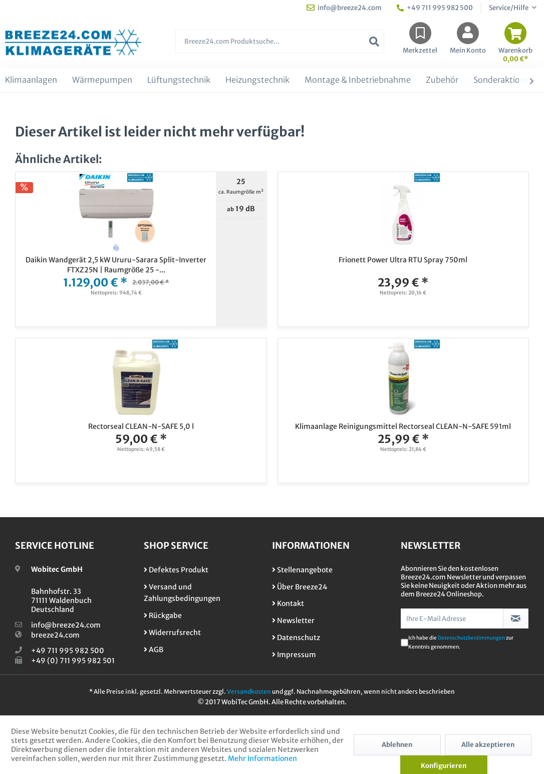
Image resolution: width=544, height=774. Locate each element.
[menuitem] (279, 46)
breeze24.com (55, 635)
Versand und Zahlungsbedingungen (182, 592)
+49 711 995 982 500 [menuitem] (435, 8)
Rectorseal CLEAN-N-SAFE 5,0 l (141, 426)
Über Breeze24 (299, 586)
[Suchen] (374, 41)
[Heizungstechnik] (257, 80)
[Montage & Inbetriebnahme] (358, 80)
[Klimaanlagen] (31, 80)
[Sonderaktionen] (503, 80)
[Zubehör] (442, 80)
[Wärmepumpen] (102, 80)
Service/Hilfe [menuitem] (509, 8)
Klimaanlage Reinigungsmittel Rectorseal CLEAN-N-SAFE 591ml (403, 426)
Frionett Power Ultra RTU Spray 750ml (403, 259)
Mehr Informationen (262, 758)
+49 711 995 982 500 (67, 650)
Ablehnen (397, 744)
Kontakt (288, 603)
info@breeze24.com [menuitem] (344, 8)
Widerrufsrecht (172, 632)
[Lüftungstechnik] (178, 80)
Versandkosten (249, 691)
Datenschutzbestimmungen (471, 638)
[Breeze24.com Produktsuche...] (279, 41)
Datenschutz (296, 637)
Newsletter (293, 620)
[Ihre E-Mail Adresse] (452, 618)
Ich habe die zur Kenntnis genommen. (460, 642)
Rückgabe (163, 615)
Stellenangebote (302, 569)
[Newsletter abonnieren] (515, 618)
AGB (153, 649)
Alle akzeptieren (487, 744)
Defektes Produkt (176, 569)
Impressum (294, 654)
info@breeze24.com (66, 625)
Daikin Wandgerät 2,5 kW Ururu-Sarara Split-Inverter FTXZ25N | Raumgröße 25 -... (116, 264)
